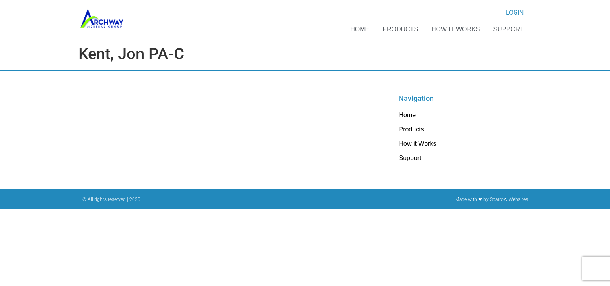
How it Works (455, 29)
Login (515, 12)
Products (400, 29)
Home (359, 29)
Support (508, 29)
